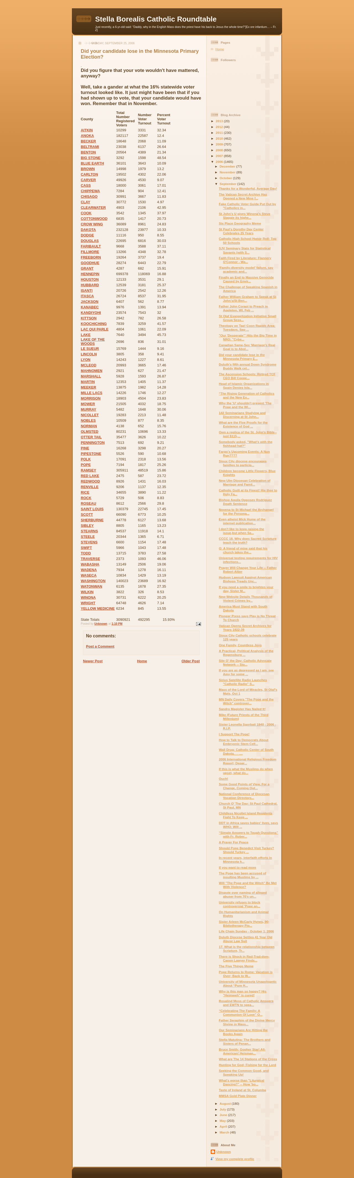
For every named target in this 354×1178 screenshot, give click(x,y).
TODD (86, 553)
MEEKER (88, 387)
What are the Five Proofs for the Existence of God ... (243, 424)
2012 (220, 127)
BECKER (88, 141)
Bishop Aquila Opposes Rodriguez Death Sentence (245, 501)
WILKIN (87, 592)
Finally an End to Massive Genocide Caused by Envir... (246, 279)
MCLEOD (88, 365)
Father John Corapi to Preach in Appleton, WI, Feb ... (243, 308)
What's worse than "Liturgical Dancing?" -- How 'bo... (241, 1082)
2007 (220, 156)
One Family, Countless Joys (240, 645)
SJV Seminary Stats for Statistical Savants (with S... (244, 250)
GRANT (87, 268)
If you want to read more (237, 867)
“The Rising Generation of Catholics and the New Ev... (246, 395)
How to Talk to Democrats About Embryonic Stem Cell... (243, 742)
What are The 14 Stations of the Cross (248, 1059)
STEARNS (89, 531)
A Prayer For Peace (233, 842)
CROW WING (92, 224)
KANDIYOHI (91, 313)
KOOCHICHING (94, 324)
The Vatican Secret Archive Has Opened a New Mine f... (243, 196)
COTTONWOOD (94, 219)
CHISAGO (89, 196)
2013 (220, 121)
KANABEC (90, 307)
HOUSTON (90, 279)
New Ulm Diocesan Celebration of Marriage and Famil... (244, 482)
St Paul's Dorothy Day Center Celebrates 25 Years (241, 231)
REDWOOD (90, 481)
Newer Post (93, 661)
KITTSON (89, 318)
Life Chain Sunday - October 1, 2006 (246, 931)
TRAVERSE (90, 559)
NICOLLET (90, 415)
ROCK (86, 498)
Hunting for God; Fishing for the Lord (247, 1065)
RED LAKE (90, 476)
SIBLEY (87, 525)
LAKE (85, 335)
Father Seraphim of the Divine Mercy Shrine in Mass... (247, 1022)
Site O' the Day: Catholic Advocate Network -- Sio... (245, 662)
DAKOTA (88, 230)
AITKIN (87, 130)
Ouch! (223, 778)
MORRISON (91, 398)
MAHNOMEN (91, 371)
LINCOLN (89, 354)
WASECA (89, 575)
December (228, 166)
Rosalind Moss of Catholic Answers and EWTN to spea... (246, 1003)
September (228, 184)
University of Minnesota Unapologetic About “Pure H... (248, 983)
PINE (85, 448)
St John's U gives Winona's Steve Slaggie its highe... (244, 215)
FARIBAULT (91, 246)
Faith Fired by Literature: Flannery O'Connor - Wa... (245, 260)
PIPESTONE (91, 454)
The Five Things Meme (236, 966)
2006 (220, 161)
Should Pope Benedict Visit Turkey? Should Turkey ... (246, 850)
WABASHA (90, 564)
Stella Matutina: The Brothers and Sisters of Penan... (244, 1041)
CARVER (88, 180)
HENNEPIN (90, 274)
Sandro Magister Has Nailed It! (242, 709)
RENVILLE (89, 487)
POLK (86, 459)
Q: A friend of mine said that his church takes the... (243, 550)
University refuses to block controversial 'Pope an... (239, 904)
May (223, 1120)
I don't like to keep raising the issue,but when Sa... (241, 531)
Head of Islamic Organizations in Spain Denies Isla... (244, 385)
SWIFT (86, 548)
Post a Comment (100, 646)
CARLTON (89, 174)
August (226, 1103)
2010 (220, 138)
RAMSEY (88, 470)
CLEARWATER (93, 207)
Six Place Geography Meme (240, 223)
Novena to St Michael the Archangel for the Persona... (246, 511)
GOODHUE (90, 263)
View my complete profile (234, 1159)
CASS (86, 185)
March (225, 1132)
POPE (86, 465)
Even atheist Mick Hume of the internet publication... (242, 521)
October (226, 178)
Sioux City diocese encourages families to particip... (243, 463)
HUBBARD (90, 285)
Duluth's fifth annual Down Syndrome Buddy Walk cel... (247, 366)
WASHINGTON (93, 581)
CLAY (85, 202)
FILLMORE (90, 252)
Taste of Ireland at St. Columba (242, 1090)
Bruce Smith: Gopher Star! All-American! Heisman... (242, 1051)
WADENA (89, 570)
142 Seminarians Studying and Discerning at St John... (242, 414)
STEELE (88, 537)
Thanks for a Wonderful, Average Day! (248, 188)
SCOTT (87, 514)
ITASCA (87, 296)
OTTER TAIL (91, 437)
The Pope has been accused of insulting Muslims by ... (242, 875)
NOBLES (88, 420)
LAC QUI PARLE (94, 329)
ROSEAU (88, 503)
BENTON (88, 152)
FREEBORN (91, 257)
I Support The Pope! (234, 734)
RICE (85, 492)
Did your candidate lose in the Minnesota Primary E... (242, 356)
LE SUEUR (90, 348)
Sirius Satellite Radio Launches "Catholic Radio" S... (243, 682)
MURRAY (88, 409)
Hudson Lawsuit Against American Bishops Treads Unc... (245, 579)
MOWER (88, 404)
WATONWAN (91, 586)
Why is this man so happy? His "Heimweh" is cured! (242, 993)
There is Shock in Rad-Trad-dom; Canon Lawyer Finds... (244, 958)
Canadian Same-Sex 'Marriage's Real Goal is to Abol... (247, 347)
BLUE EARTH (92, 163)
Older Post (190, 661)
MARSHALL (91, 376)
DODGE (87, 235)
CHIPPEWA (90, 191)
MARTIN (88, 382)
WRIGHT (88, 603)
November (228, 172)
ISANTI (87, 290)
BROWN (88, 169)
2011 (220, 132)
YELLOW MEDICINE (98, 608)
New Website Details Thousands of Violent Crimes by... (245, 598)
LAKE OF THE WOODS (93, 341)
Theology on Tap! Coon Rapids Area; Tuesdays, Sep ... (247, 327)
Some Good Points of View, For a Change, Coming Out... (244, 786)
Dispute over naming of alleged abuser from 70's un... (243, 894)
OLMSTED (89, 431)
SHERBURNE (92, 520)
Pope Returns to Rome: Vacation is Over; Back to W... (245, 974)
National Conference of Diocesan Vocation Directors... (244, 795)
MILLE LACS (91, 393)
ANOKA (87, 136)
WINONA (88, 597)
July (223, 1109)
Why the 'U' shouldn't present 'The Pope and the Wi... (245, 405)
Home (142, 661)
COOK (86, 213)
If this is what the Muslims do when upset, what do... (246, 771)
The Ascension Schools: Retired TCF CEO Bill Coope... (247, 376)
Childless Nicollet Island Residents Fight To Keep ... (245, 815)
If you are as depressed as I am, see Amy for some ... (246, 672)
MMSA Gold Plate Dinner (238, 1096)
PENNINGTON (93, 443)
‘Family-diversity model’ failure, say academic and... (246, 269)
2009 (220, 144)
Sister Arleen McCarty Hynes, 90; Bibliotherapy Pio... (244, 923)
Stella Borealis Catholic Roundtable (156, 19)
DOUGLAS (90, 241)
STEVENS (89, 542)
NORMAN (89, 426)
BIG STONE (90, 158)
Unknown (223, 1151)
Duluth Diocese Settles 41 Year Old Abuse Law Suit (245, 939)
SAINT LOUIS (92, 509)
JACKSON (89, 301)
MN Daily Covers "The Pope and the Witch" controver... (246, 701)
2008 (220, 150)
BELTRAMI (90, 147)
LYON (85, 360)
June (224, 1115)
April (224, 1126)
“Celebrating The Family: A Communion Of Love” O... (240, 1012)
